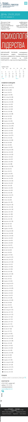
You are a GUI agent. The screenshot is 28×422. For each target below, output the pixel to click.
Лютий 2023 (7, 169)
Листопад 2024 (7, 123)
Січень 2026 (7, 92)
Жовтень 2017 (7, 312)
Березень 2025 (7, 114)
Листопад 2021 (7, 204)
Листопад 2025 (7, 97)
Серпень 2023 (7, 157)
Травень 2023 (7, 161)
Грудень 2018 (7, 281)
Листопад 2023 (7, 149)
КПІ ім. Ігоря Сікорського (8, 411)
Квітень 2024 (7, 137)
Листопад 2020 (7, 231)
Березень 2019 (7, 274)
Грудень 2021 (7, 202)
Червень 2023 (7, 159)
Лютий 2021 (7, 223)
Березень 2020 (7, 247)
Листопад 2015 (7, 362)
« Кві (2, 78)
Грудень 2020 (7, 228)
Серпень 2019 (7, 264)
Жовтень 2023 (7, 152)
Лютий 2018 (7, 302)
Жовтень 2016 (7, 338)
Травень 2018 (7, 295)
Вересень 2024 (7, 128)
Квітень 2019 (7, 271)
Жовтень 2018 (7, 286)
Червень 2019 (7, 266)
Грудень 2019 (7, 254)
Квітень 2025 (7, 111)
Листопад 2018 (7, 283)
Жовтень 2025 (7, 99)
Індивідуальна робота (21, 411)
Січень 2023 (7, 171)
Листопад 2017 (7, 309)
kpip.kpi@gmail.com (7, 389)
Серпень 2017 (7, 317)
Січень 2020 (7, 252)
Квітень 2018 (7, 297)
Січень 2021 (7, 226)
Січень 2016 (7, 357)
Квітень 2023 (7, 164)
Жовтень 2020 (7, 233)
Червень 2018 (7, 293)
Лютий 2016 (7, 355)
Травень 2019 (7, 269)
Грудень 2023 (7, 147)
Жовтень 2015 (7, 364)
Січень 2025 (7, 118)
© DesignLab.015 (15, 413)
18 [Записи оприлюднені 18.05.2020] (2, 75)
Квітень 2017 (7, 324)
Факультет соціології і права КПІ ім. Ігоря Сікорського (14, 410)
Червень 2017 (7, 319)
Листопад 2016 (7, 336)
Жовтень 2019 (7, 259)
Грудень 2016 (7, 333)
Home (2, 17)
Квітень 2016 (7, 350)
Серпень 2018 (7, 290)
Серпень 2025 (7, 104)
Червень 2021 (7, 214)
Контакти (17, 408)
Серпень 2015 (7, 369)
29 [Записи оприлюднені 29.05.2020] (16, 76)
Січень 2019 (7, 278)
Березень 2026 (7, 87)
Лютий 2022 (7, 197)
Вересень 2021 (7, 209)
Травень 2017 (7, 321)
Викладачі (10, 408)
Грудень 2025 (7, 94)
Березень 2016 (7, 352)
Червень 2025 (7, 106)
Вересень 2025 (7, 102)
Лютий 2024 (7, 142)
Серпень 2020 (7, 238)
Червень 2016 (7, 345)
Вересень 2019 (7, 262)
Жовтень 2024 (7, 126)
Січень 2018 (7, 305)
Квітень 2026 (7, 85)
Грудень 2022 (7, 173)
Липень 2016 (7, 343)
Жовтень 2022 (7, 178)
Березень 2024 (7, 140)
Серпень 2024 (7, 130)
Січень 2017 (7, 331)
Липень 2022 (7, 185)
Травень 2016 (7, 348)
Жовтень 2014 (7, 372)
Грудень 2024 (7, 121)
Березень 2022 (7, 195)
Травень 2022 (7, 190)
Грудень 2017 (7, 307)
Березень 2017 (7, 326)
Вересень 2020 (7, 235)
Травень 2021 (7, 216)
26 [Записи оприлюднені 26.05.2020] (5, 76)
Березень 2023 (7, 166)
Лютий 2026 (7, 90)
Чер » (17, 78)
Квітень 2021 (7, 219)
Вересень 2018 (7, 288)
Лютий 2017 (7, 329)
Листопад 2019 (7, 257)
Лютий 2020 (7, 250)
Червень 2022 (7, 188)
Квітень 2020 (7, 245)
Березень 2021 (7, 221)
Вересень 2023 (7, 154)
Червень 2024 (7, 133)
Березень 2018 (7, 300)
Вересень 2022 (7, 180)
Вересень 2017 (7, 314)
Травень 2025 (7, 109)
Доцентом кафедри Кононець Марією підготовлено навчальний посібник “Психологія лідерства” (14, 25)
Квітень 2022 (7, 192)
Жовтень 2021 (7, 207)
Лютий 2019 (7, 276)
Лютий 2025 (7, 116)
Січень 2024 (7, 145)
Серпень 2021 (7, 211)
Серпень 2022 (7, 183)
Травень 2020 (7, 243)
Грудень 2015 (7, 360)
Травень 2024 (7, 135)
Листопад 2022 (7, 176)
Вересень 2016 (7, 340)
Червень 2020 (7, 240)
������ (9, 17)
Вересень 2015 (7, 367)
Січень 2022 (7, 200)
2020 (5, 17)
